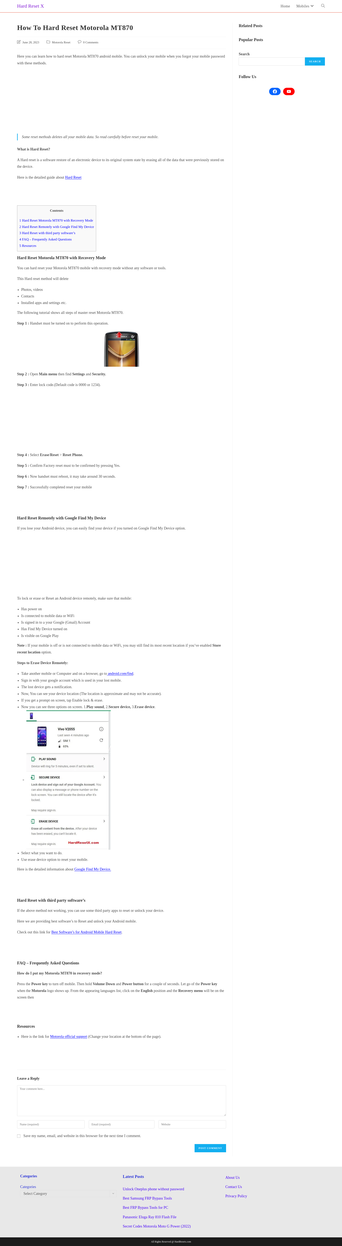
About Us (232, 1177)
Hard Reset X (30, 6)
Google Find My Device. (92, 869)
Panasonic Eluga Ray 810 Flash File (149, 1217)
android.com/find (120, 674)
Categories (28, 1187)
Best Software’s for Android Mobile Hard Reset (86, 932)
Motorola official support (69, 1036)
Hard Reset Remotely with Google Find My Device (57, 227)
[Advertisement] (121, 99)
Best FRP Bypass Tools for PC (145, 1208)
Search (244, 54)
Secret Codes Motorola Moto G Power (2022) (157, 1226)
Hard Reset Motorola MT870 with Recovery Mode (56, 220)
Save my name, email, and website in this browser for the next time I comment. (82, 1136)
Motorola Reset (61, 42)
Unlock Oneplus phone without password (153, 1189)
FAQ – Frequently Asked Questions (45, 239)
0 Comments (90, 42)
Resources (27, 246)
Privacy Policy (236, 1196)
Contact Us (233, 1187)
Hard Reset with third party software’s (47, 233)
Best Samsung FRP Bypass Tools (147, 1198)
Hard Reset (73, 177)
